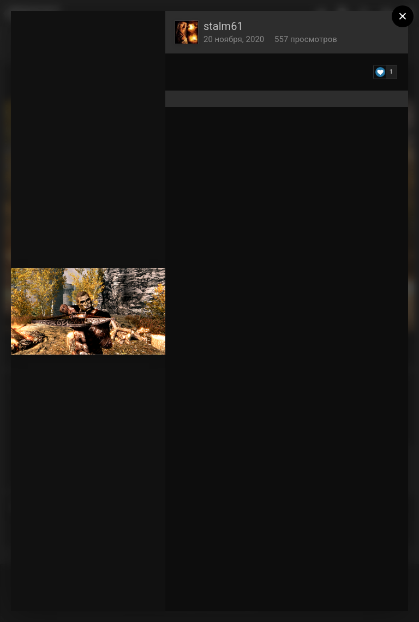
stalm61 (223, 26)
